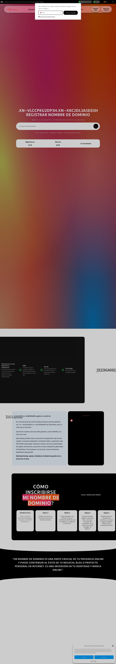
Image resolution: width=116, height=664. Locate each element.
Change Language (71, 13)
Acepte (84, 657)
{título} (92, 661)
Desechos (104, 657)
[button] (113, 646)
